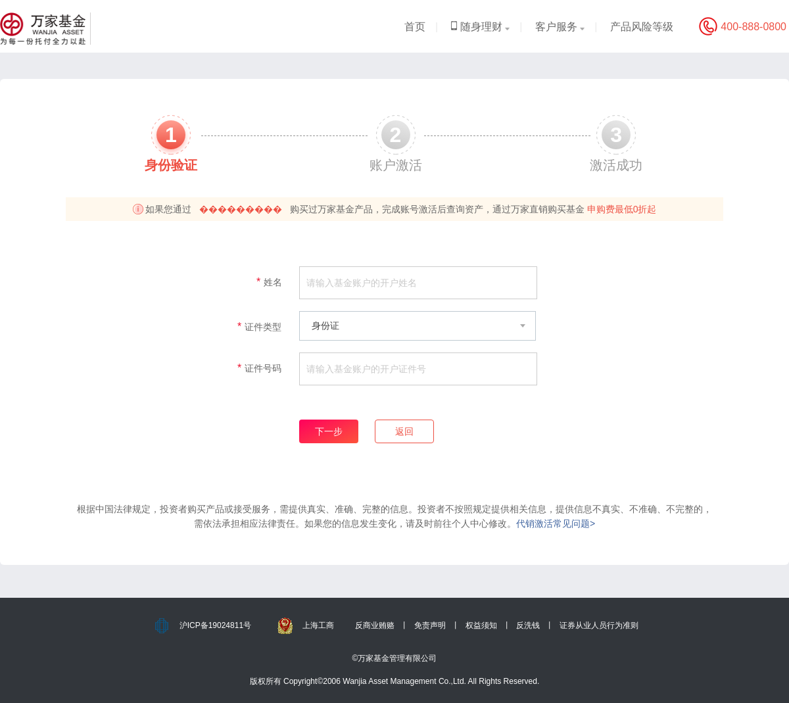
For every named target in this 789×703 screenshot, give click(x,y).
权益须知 (481, 625)
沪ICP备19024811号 (215, 625)
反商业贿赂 (374, 625)
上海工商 (318, 625)
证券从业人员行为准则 (599, 625)
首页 (414, 26)
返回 (404, 431)
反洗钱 (528, 625)
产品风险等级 (641, 26)
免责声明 (430, 625)
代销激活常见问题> (555, 523)
